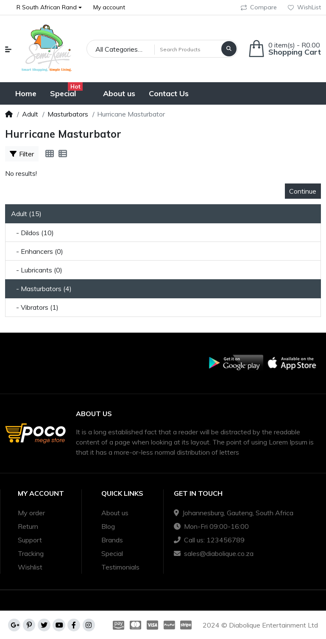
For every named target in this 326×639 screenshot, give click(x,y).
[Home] (9, 114)
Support (30, 540)
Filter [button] (22, 154)
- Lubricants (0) (36, 270)
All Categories (116, 49)
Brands (112, 540)
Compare (259, 7)
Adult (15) (26, 213)
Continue (302, 191)
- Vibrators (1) (35, 307)
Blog (108, 526)
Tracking (31, 553)
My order (31, 512)
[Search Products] (187, 49)
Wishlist (30, 567)
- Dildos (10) (32, 232)
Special (112, 553)
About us (114, 512)
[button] (49, 7)
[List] (63, 153)
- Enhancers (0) (37, 251)
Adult (30, 114)
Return (28, 526)
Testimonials (120, 567)
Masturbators (67, 114)
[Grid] (49, 153)
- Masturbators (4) (41, 288)
